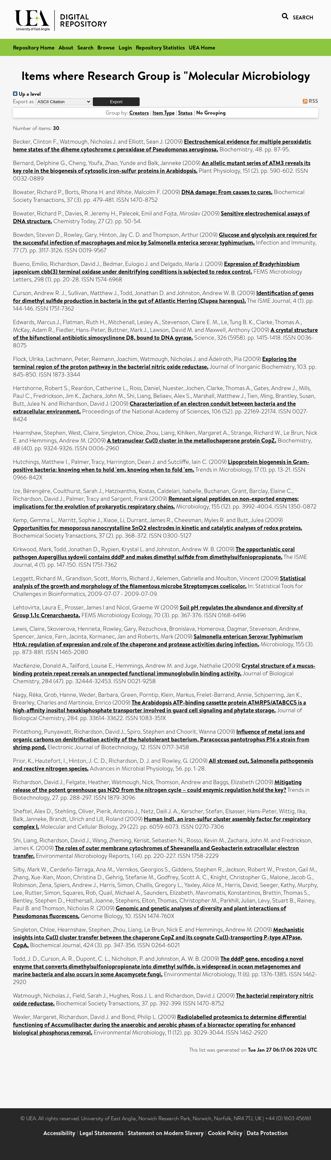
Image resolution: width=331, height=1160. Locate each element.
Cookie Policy (225, 1133)
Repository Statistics (160, 47)
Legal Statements (101, 1133)
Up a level (27, 93)
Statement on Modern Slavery (166, 1133)
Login (125, 47)
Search (85, 47)
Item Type (164, 112)
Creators (139, 112)
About (66, 47)
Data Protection (267, 1133)
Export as (23, 101)
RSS (309, 100)
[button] (116, 101)
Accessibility (59, 1133)
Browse (106, 47)
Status (185, 112)
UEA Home (202, 47)
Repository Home (34, 47)
